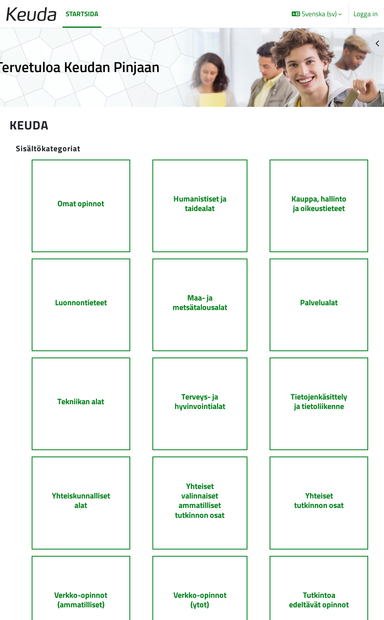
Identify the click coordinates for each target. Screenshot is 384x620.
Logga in (366, 14)
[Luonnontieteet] (73, 301)
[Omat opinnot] (73, 204)
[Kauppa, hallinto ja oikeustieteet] (311, 204)
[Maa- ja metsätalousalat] (192, 301)
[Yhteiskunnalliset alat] (73, 493)
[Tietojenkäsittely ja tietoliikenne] (311, 397)
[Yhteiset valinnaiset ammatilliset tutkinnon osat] (192, 493)
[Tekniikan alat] (73, 397)
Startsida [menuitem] (82, 14)
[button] (317, 14)
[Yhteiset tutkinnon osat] (311, 493)
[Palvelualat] (311, 301)
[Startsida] (31, 14)
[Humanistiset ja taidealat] (192, 204)
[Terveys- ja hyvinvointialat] (192, 397)
